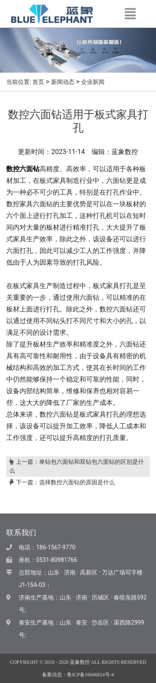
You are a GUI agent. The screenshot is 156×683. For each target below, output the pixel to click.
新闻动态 (62, 82)
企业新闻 (92, 82)
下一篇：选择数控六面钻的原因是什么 (62, 482)
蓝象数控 (80, 662)
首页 (38, 82)
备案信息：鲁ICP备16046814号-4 (78, 675)
